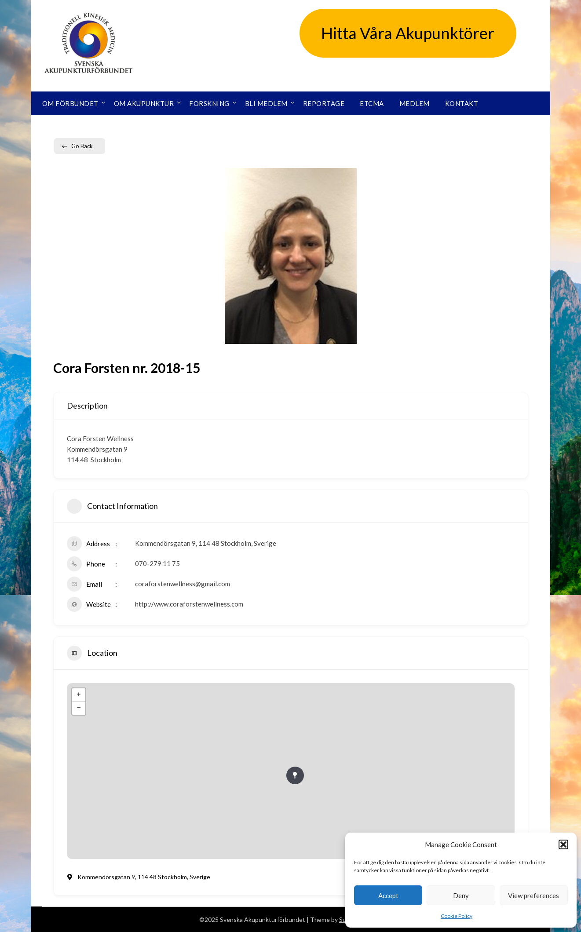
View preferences (533, 895)
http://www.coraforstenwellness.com (189, 604)
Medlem (414, 103)
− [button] (78, 708)
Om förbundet (70, 103)
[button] (563, 844)
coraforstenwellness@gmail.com (182, 584)
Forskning (209, 103)
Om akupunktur (144, 103)
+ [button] (78, 695)
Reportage (324, 103)
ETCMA (372, 103)
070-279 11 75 (157, 563)
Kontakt (462, 103)
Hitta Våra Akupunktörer (407, 33)
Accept (388, 895)
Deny (461, 895)
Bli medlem (266, 103)
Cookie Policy (456, 916)
